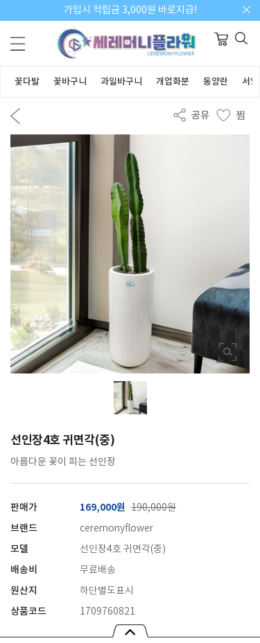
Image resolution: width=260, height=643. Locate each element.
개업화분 (172, 81)
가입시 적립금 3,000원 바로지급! (130, 10)
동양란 (215, 81)
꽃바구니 (70, 81)
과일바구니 (121, 81)
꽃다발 (27, 81)
